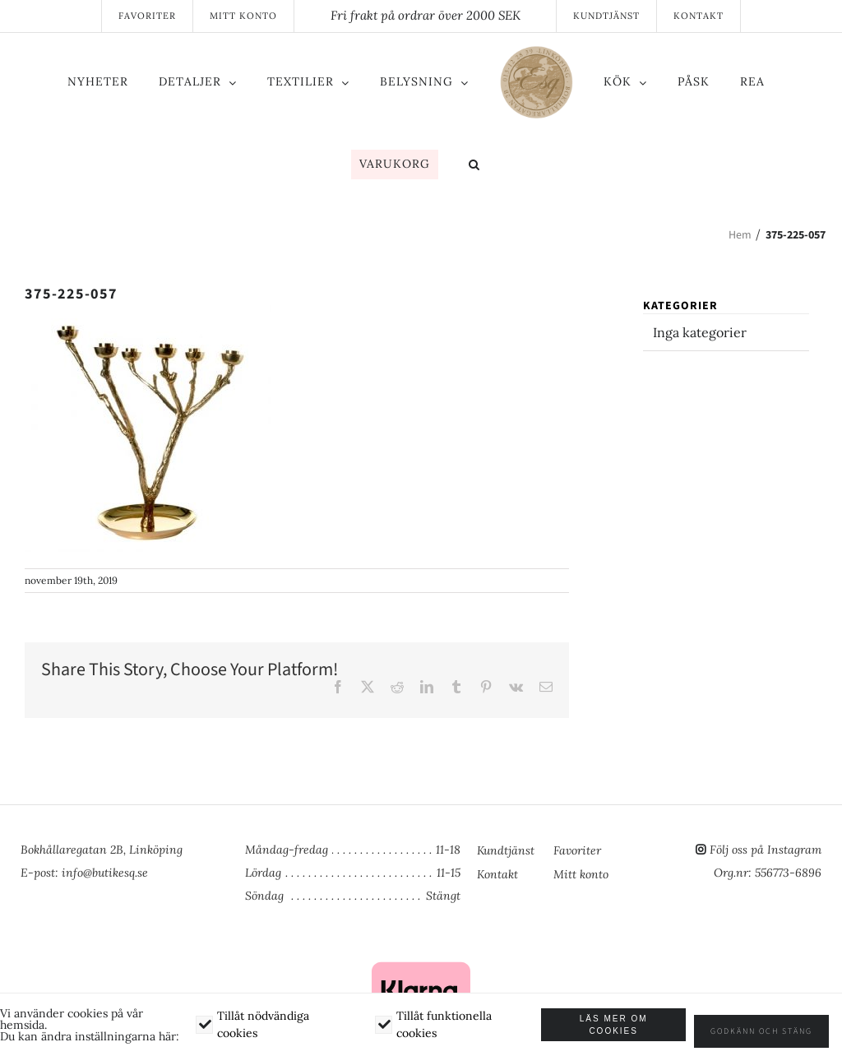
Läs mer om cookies (625, 1030)
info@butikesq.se (105, 872)
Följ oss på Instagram (765, 849)
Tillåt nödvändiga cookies (267, 1030)
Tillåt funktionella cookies (451, 1030)
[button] (474, 166)
